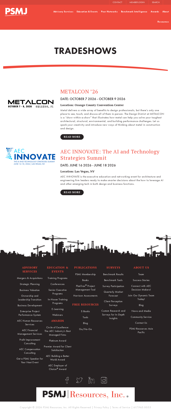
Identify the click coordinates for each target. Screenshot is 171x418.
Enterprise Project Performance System (30, 314)
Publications (85, 268)
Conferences (57, 284)
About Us (141, 268)
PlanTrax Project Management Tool (85, 288)
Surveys (113, 268)
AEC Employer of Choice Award (58, 369)
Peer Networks (109, 11)
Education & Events (87, 11)
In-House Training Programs (57, 302)
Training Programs (57, 278)
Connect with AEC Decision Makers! (141, 288)
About (165, 11)
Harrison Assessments (85, 296)
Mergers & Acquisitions (30, 278)
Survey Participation (113, 286)
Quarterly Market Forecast (113, 294)
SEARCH (156, 2)
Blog (85, 323)
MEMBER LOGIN (137, 2)
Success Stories (141, 280)
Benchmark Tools (113, 280)
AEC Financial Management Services (30, 333)
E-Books (85, 312)
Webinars (57, 315)
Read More (72, 137)
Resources (163, 21)
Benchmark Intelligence (134, 11)
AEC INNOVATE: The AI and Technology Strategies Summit (111, 155)
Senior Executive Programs (57, 292)
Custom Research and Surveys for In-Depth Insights (113, 315)
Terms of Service (122, 410)
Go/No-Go (86, 329)
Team (141, 274)
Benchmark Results (113, 274)
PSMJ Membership (86, 274)
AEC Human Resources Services (29, 323)
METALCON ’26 (79, 91)
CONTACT (117, 2)
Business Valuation (30, 290)
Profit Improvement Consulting (30, 343)
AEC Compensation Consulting (29, 352)
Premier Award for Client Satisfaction (57, 349)
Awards (155, 11)
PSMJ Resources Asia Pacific (141, 331)
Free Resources (85, 305)
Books (85, 280)
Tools (85, 318)
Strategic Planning (30, 284)
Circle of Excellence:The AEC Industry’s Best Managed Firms (57, 332)
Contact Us (141, 323)
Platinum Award (57, 342)
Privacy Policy (101, 410)
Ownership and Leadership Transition (29, 298)
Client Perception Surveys (113, 304)
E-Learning (57, 310)
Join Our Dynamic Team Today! (141, 298)
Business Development (30, 306)
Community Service (141, 317)
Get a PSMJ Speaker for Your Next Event (30, 362)
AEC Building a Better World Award (58, 359)
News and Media (141, 311)
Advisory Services (63, 11)
